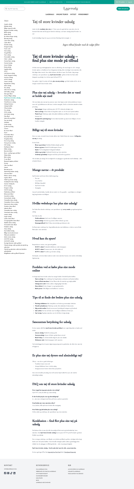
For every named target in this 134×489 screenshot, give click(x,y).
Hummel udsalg (8, 63)
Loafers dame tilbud (9, 218)
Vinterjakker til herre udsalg (11, 202)
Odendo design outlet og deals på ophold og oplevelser (16, 246)
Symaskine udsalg (9, 196)
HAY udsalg (7, 145)
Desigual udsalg (8, 47)
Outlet (73, 14)
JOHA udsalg (7, 112)
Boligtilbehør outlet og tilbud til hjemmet (14, 253)
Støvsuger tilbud (8, 94)
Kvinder (6, 163)
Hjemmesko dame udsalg (10, 204)
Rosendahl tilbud (8, 137)
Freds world (7, 49)
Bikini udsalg (7, 157)
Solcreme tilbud (8, 173)
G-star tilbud (7, 159)
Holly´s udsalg (8, 59)
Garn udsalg (7, 55)
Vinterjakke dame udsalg (10, 200)
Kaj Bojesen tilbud (8, 147)
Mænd (6, 167)
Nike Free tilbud (8, 165)
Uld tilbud (6, 122)
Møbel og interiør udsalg (10, 180)
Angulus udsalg (8, 24)
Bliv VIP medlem (120, 2)
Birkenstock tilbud (8, 194)
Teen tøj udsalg (8, 120)
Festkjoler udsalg (8, 227)
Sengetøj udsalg (8, 139)
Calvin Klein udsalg (9, 40)
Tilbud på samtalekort (9, 235)
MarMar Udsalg (8, 77)
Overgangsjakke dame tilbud (11, 220)
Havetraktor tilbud (8, 135)
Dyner (5, 132)
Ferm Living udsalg (9, 141)
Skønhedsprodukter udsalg (11, 171)
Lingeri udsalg (7, 216)
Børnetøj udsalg (8, 38)
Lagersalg (50, 14)
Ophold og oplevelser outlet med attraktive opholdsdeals (15, 250)
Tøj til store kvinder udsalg (12, 98)
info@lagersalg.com (10, 469)
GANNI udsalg (8, 190)
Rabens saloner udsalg (10, 175)
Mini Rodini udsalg (9, 114)
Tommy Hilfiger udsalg (10, 96)
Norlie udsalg (7, 124)
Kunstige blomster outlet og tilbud (12, 243)
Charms (6, 128)
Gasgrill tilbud (7, 53)
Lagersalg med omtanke (43, 482)
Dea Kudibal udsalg (9, 231)
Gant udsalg (7, 51)
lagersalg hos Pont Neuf (54, 452)
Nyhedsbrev (83, 14)
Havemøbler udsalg (9, 57)
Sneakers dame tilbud (9, 206)
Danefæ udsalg (8, 45)
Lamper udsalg (8, 214)
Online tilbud (62, 14)
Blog (37, 480)
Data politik (39, 478)
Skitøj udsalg (7, 155)
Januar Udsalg (8, 65)
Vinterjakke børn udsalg (10, 210)
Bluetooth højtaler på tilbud (11, 161)
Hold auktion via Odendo (75, 473)
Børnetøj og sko (8, 169)
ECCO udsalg (7, 186)
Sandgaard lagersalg (70, 452)
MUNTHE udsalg (8, 239)
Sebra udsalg (7, 85)
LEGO (5, 71)
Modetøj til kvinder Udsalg (11, 182)
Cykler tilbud (7, 42)
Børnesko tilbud (8, 151)
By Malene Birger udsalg (10, 36)
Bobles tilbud (7, 34)
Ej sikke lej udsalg (8, 126)
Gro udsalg (7, 110)
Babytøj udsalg (8, 26)
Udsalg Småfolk (8, 106)
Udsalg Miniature (8, 104)
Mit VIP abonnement (42, 473)
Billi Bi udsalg (7, 32)
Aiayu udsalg (7, 229)
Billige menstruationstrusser (11, 233)
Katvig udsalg (7, 67)
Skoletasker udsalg (9, 100)
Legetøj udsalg (8, 69)
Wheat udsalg (7, 108)
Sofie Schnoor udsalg (9, 90)
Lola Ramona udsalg (9, 73)
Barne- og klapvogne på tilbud (12, 153)
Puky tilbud (7, 116)
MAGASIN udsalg (9, 241)
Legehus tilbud (8, 177)
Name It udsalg (8, 81)
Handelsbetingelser (42, 476)
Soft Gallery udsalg (9, 92)
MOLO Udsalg (8, 79)
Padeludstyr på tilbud (9, 192)
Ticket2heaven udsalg (10, 102)
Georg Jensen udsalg (9, 143)
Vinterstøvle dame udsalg (10, 212)
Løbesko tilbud (8, 208)
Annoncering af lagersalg (76, 469)
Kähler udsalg (7, 149)
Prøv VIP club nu (123, 8)
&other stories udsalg (9, 237)
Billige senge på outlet (10, 28)
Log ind (130, 2)
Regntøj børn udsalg (9, 83)
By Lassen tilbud (8, 130)
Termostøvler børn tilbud (10, 225)
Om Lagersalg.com (41, 469)
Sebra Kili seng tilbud (9, 118)
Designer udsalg (8, 188)
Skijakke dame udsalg (10, 222)
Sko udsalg (7, 87)
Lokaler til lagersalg (74, 471)
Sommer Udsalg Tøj (9, 184)
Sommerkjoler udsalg (9, 198)
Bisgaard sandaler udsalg (10, 30)
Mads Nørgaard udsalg (10, 75)
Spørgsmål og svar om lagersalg (46, 471)
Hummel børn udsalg (9, 61)
